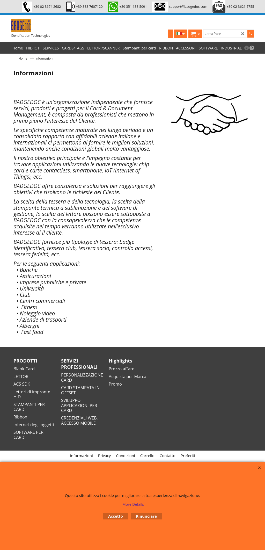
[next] (251, 48)
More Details (133, 504)
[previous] (246, 48)
